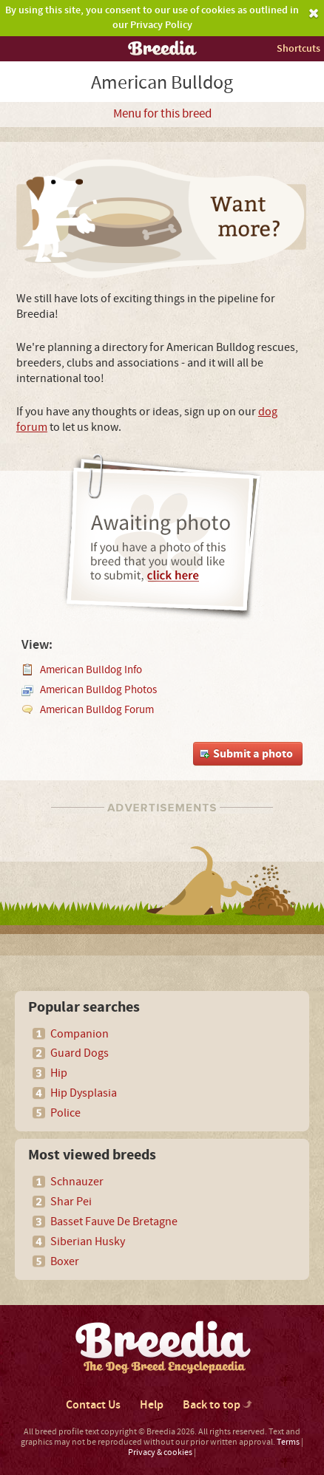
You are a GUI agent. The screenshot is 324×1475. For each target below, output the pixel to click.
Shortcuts (298, 48)
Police (65, 1113)
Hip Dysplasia (83, 1093)
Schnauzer (77, 1181)
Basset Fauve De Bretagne (114, 1221)
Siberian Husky (87, 1241)
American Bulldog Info (91, 670)
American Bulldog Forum (97, 710)
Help (151, 1405)
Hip (58, 1073)
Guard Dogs (79, 1053)
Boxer (64, 1261)
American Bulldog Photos (98, 690)
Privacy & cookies (160, 1452)
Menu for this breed (162, 114)
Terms (288, 1442)
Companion (79, 1033)
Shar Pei (71, 1201)
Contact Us (93, 1405)
